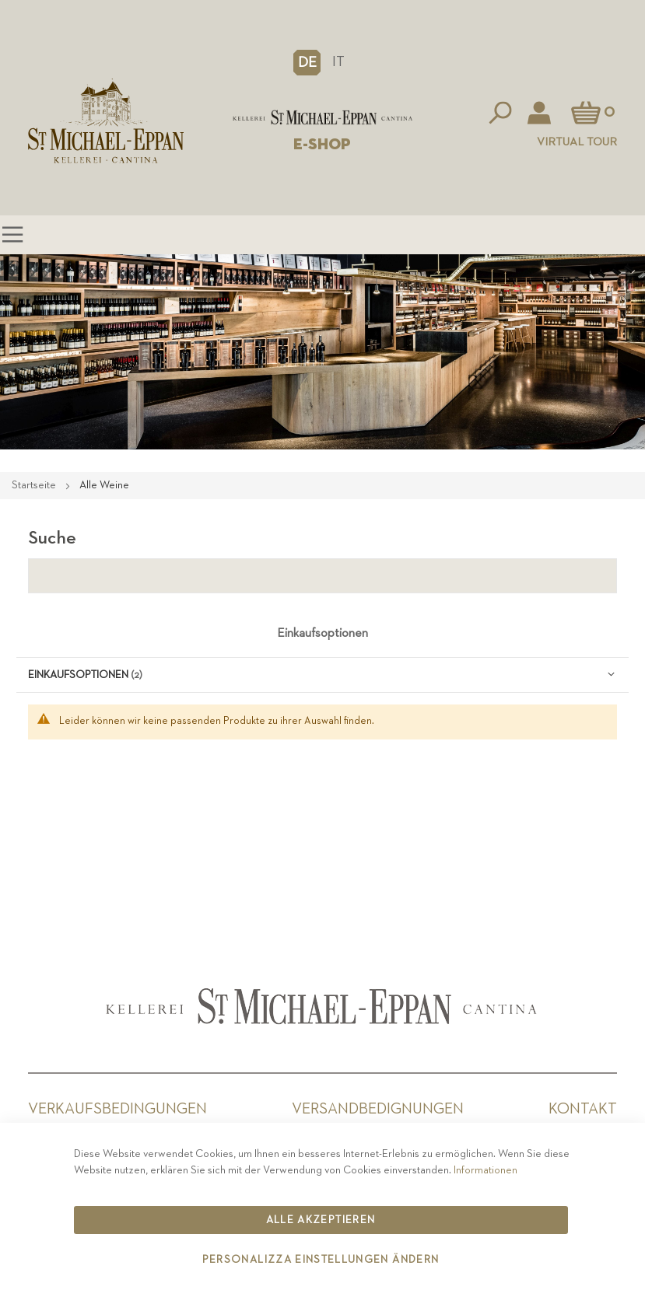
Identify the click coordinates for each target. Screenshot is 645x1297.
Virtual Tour (577, 142)
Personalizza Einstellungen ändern (321, 1259)
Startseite (35, 485)
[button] (307, 62)
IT (338, 61)
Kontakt (583, 1109)
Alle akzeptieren (321, 1220)
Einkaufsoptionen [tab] (322, 634)
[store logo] (322, 118)
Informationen (485, 1170)
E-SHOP (322, 144)
